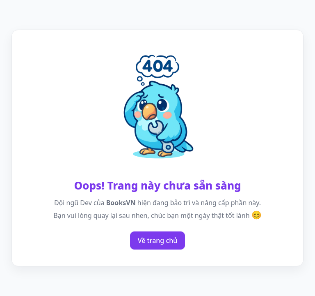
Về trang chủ (158, 240)
